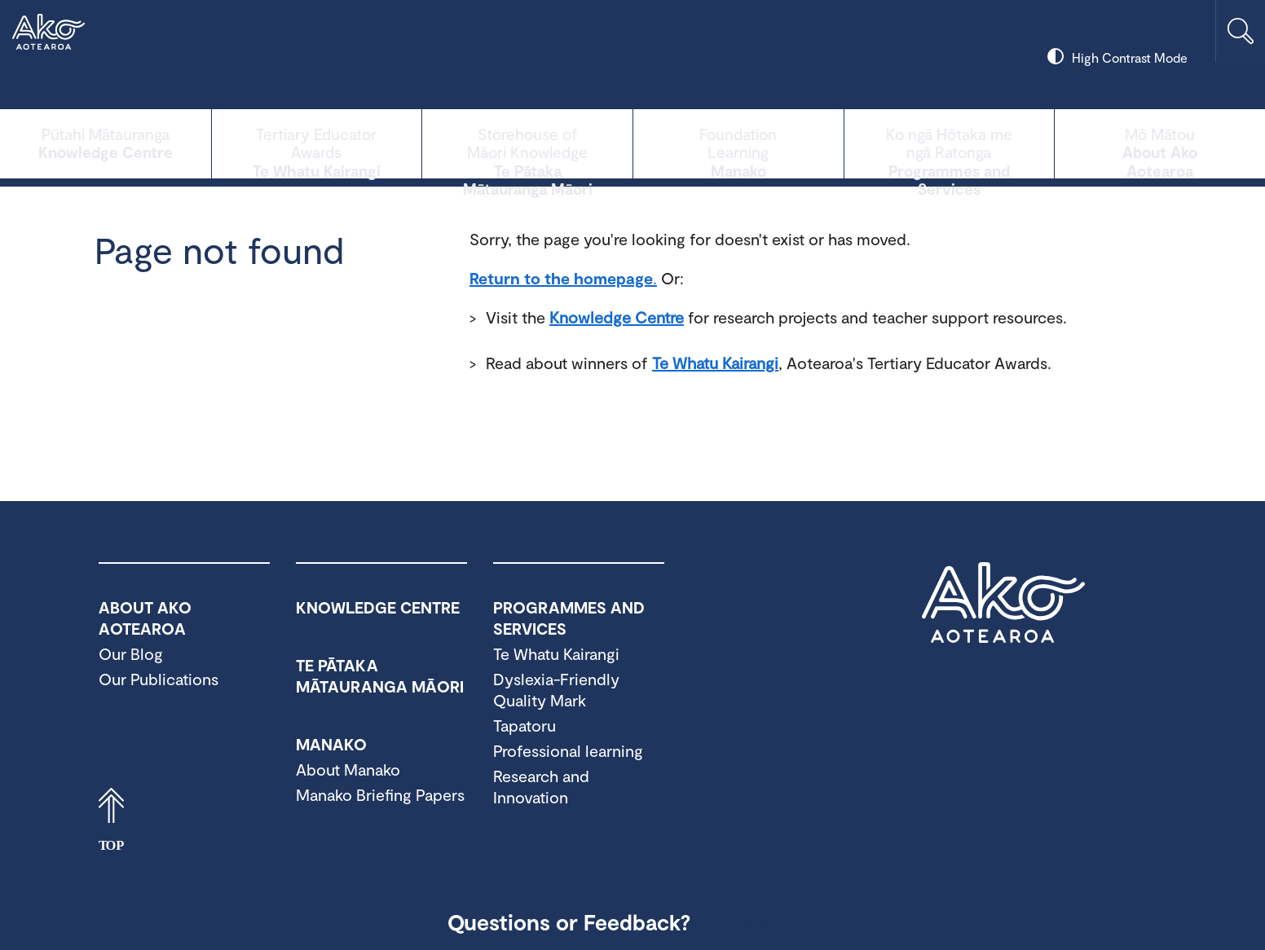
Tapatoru (524, 725)
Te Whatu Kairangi (317, 142)
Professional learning (568, 750)
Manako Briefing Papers (380, 794)
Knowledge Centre (105, 142)
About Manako (348, 769)
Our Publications (158, 678)
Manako (738, 142)
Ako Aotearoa (1003, 603)
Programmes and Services (949, 142)
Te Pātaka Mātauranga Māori (527, 142)
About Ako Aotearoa (1160, 142)
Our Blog (131, 653)
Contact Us (761, 921)
